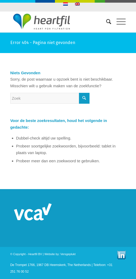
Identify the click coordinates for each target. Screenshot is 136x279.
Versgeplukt (68, 254)
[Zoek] (106, 21)
